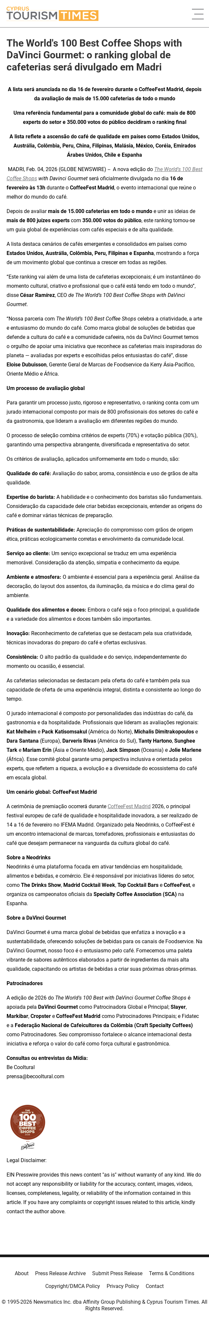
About (22, 1273)
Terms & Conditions (171, 1273)
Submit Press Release (117, 1273)
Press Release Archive (60, 1273)
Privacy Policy (123, 1286)
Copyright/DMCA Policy (72, 1286)
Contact (155, 1286)
